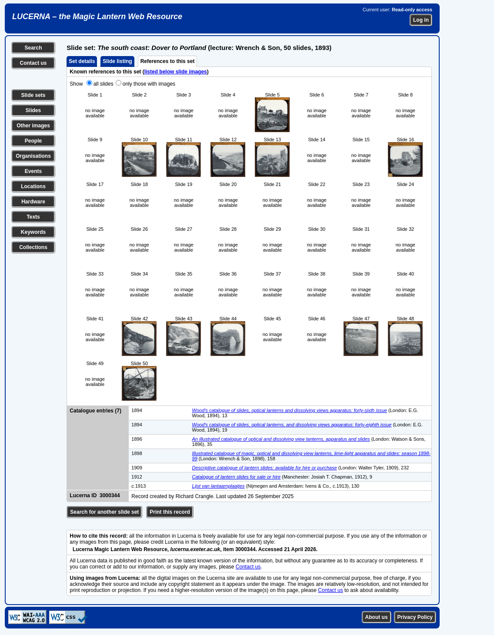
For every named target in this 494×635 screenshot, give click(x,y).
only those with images (149, 84)
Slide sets (33, 95)
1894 (136, 410)
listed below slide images (175, 72)
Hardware (33, 202)
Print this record (170, 512)
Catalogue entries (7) (95, 411)
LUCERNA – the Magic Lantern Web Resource (97, 16)
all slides (103, 84)
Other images (33, 126)
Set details (82, 61)
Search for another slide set (104, 512)
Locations (33, 186)
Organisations (33, 156)
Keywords (33, 232)
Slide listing (117, 61)
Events (33, 171)
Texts (33, 217)
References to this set (167, 61)
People (33, 141)
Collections (33, 247)
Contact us (33, 63)
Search (33, 48)
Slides (33, 110)
